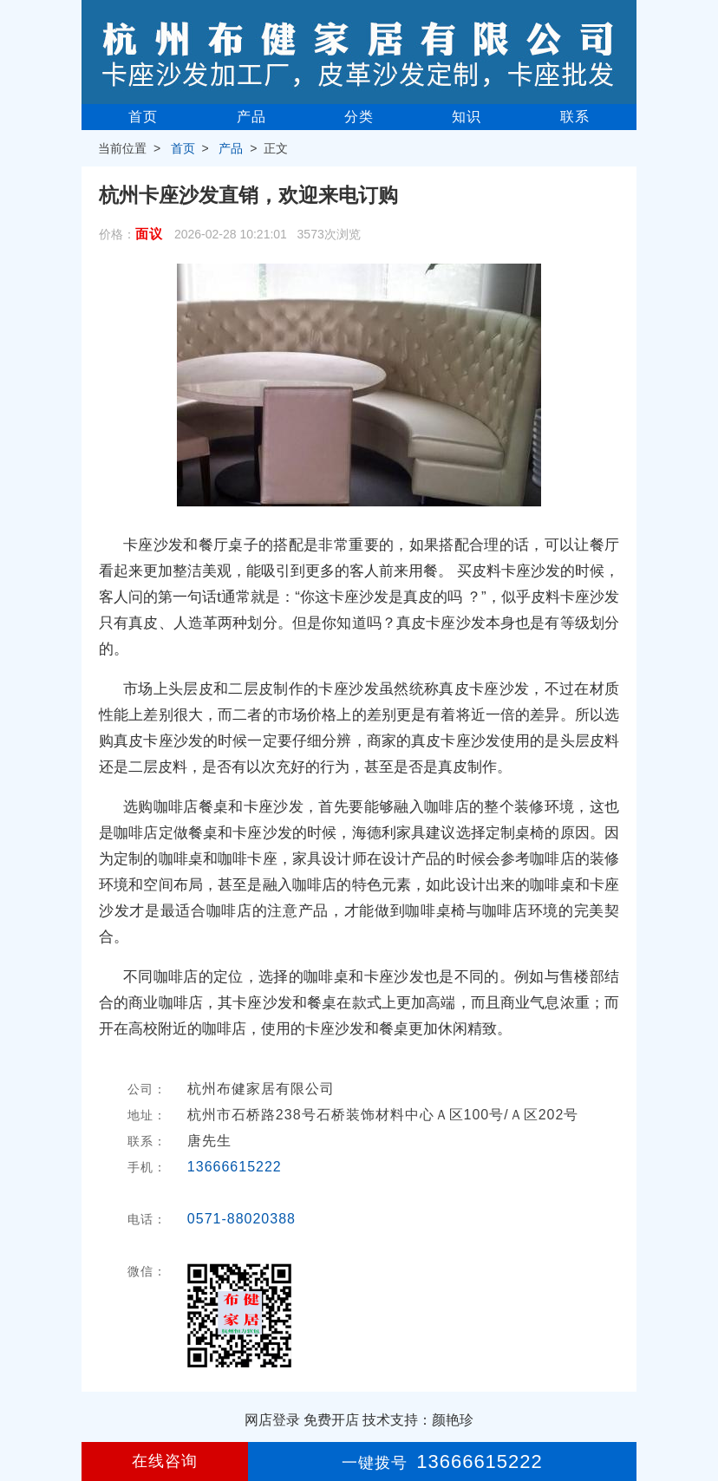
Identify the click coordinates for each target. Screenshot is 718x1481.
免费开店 (331, 1419)
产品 (251, 116)
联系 (575, 116)
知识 (466, 116)
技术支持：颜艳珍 (417, 1419)
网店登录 (272, 1419)
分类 (359, 116)
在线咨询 (165, 1461)
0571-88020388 (241, 1218)
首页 (143, 116)
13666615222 (234, 1166)
